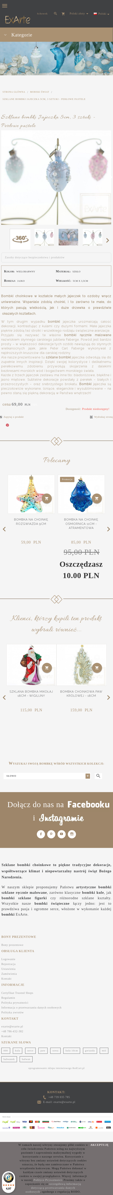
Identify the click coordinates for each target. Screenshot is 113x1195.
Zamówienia (9, 973)
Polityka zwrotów (12, 1012)
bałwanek (9, 1059)
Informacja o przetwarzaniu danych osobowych (31, 1007)
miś (104, 1050)
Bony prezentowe (12, 945)
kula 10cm (71, 1050)
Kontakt (6, 978)
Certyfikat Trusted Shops (17, 993)
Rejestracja (8, 964)
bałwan (26, 1059)
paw (43, 1050)
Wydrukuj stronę (101, 417)
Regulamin (8, 997)
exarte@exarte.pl (12, 1026)
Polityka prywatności (14, 1002)
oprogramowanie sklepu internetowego (50, 1068)
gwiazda (90, 1050)
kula (17, 1050)
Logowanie (8, 959)
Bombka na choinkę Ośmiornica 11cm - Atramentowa (81, 524)
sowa (55, 1050)
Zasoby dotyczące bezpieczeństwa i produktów (35, 257)
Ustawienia (8, 969)
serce (30, 1050)
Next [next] (108, 240)
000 (6, 1050)
